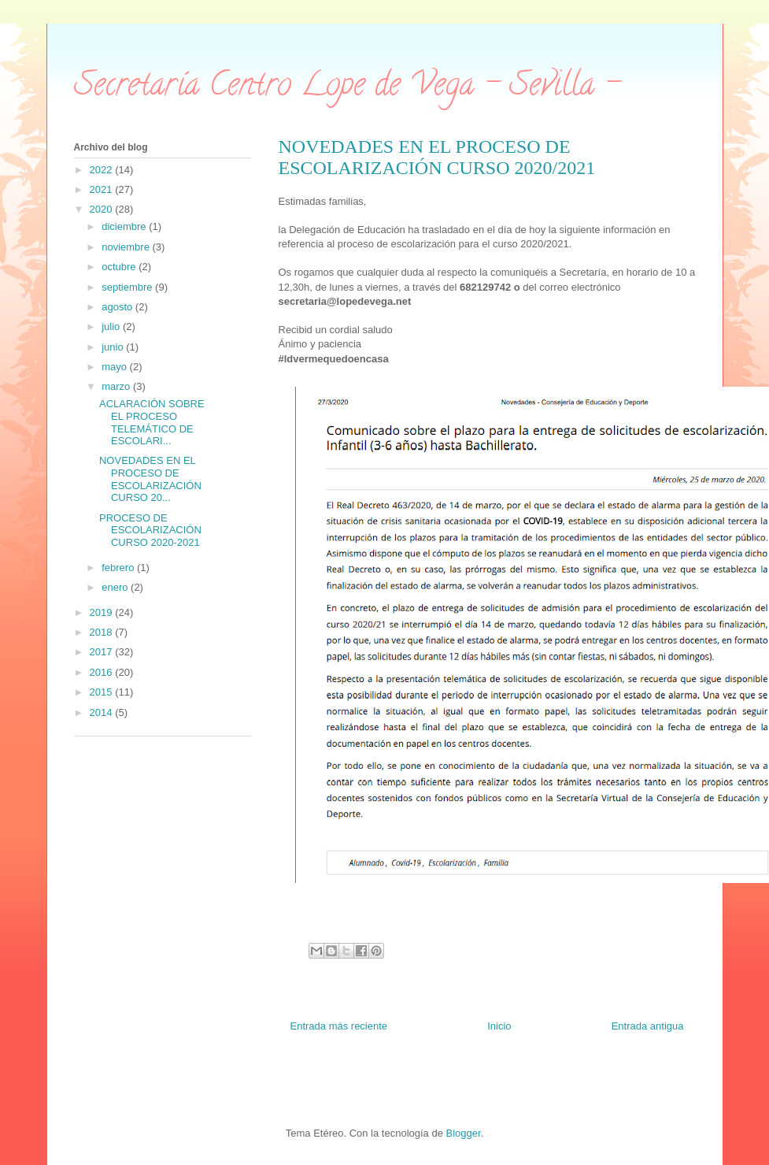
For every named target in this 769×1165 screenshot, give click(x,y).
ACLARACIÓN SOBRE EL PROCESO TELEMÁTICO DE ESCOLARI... (152, 422)
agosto (118, 307)
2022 (103, 170)
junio (114, 347)
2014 (103, 712)
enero (116, 587)
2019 (103, 612)
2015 (103, 692)
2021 (103, 189)
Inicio (499, 1026)
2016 (103, 672)
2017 (103, 652)
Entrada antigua (648, 1026)
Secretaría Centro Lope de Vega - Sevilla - (347, 87)
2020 (103, 209)
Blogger (463, 1133)
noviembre (127, 247)
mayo (115, 367)
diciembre (125, 226)
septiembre (128, 287)
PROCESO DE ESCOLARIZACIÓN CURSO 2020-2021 (150, 530)
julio (112, 326)
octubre (120, 267)
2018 (103, 632)
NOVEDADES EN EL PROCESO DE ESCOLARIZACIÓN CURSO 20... (150, 478)
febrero (119, 567)
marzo (117, 386)
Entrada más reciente (339, 1026)
